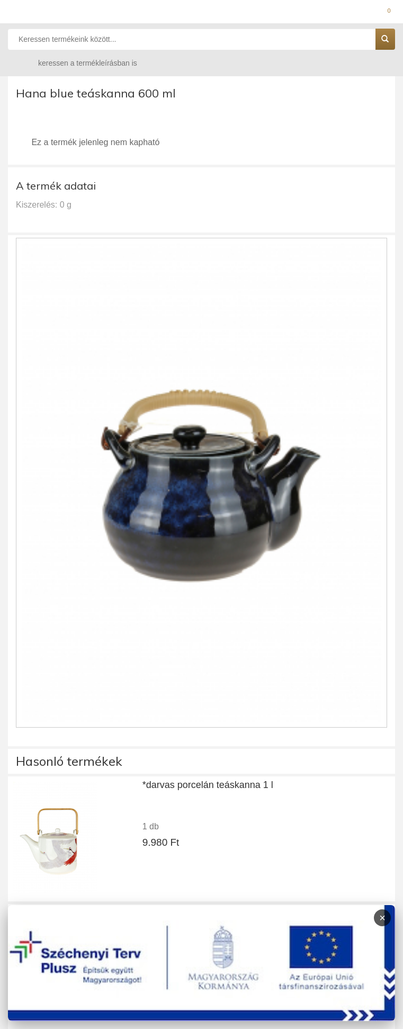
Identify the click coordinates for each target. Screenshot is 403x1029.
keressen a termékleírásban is (77, 62)
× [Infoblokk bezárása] (382, 918)
